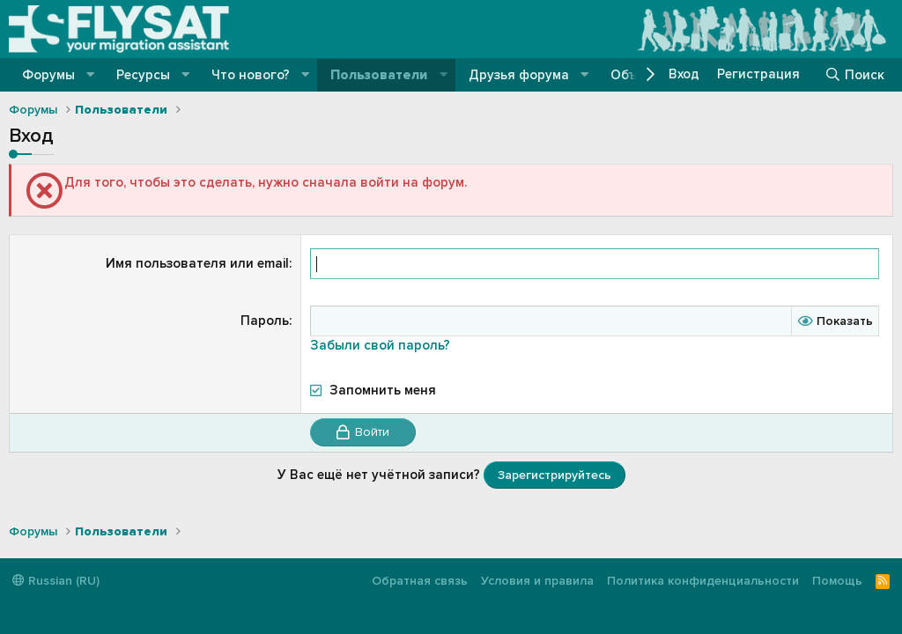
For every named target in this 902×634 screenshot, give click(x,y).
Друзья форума (519, 75)
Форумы (48, 75)
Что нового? (250, 75)
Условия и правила (537, 580)
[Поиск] (854, 75)
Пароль (264, 320)
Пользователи (378, 75)
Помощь (837, 580)
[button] (90, 75)
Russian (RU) (56, 580)
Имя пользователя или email (197, 263)
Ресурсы (143, 75)
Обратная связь (420, 580)
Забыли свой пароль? (380, 345)
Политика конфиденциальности (703, 580)
